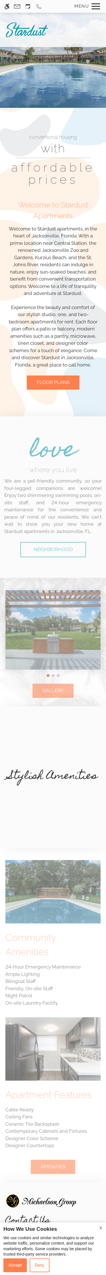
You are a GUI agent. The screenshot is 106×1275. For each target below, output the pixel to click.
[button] (48, 675)
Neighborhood (53, 553)
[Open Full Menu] (86, 6)
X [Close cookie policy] (100, 1228)
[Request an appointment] (28, 6)
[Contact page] (17, 6)
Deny (39, 1265)
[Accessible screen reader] (7, 6)
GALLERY (53, 694)
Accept (15, 1265)
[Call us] (39, 6)
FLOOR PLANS (53, 382)
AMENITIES (53, 1170)
